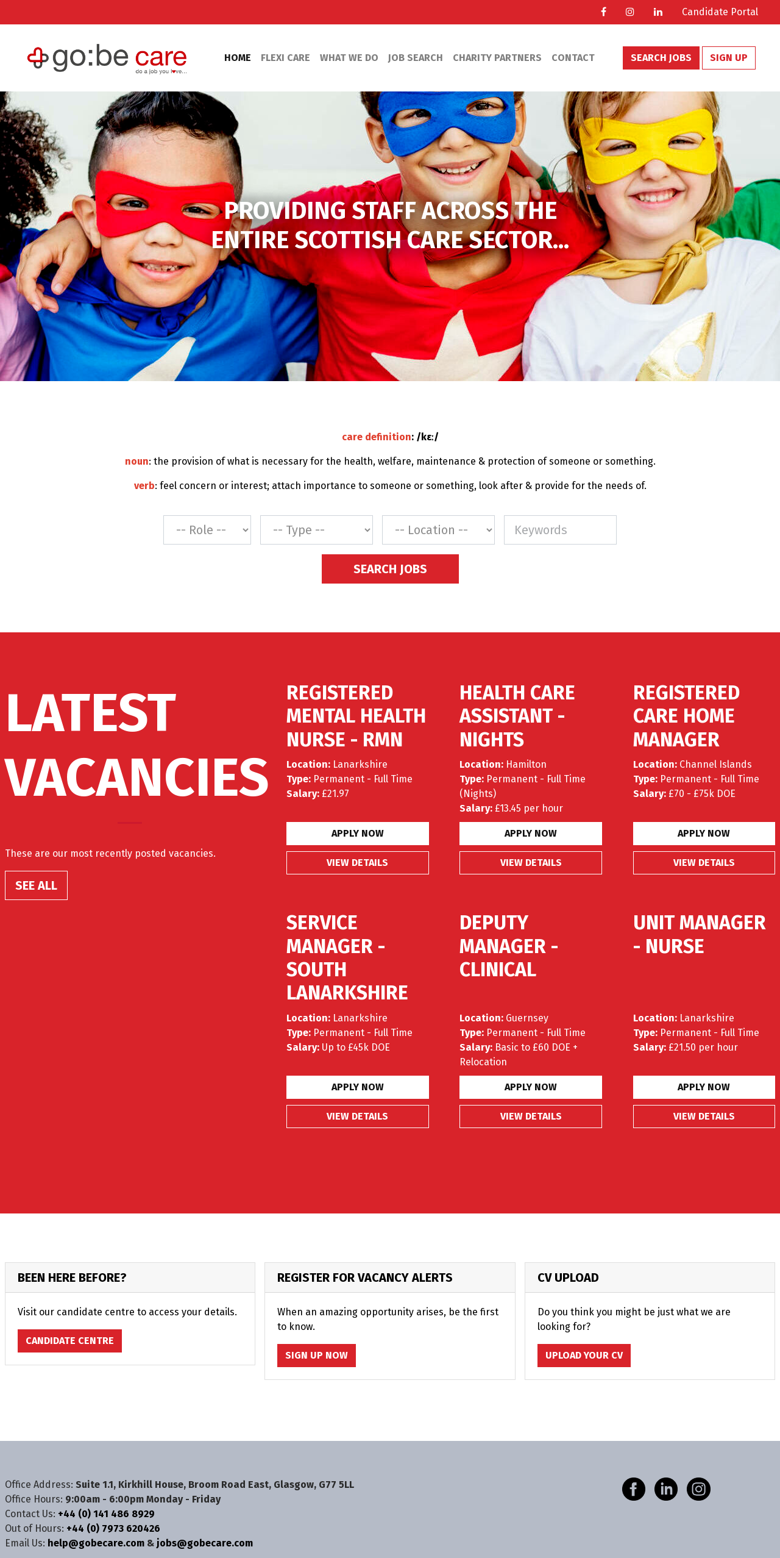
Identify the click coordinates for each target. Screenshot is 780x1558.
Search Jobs (661, 57)
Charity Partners (497, 57)
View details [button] (357, 862)
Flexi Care (285, 57)
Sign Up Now (316, 1355)
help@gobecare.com (96, 1543)
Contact (573, 57)
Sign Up (729, 57)
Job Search (415, 57)
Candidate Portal (720, 12)
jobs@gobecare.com (205, 1543)
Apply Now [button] (358, 833)
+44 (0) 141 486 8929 (106, 1514)
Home (237, 57)
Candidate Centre (70, 1340)
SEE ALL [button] (36, 885)
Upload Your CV (584, 1355)
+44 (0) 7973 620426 (113, 1528)
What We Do (349, 57)
